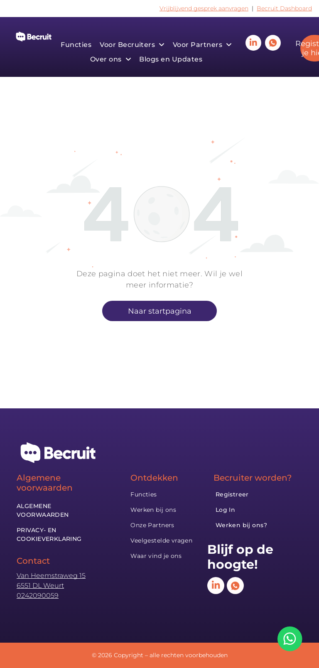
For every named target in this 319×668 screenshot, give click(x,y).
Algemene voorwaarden (45, 483)
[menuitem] (76, 45)
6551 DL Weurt (40, 585)
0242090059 (38, 595)
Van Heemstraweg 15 (51, 576)
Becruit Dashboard (284, 8)
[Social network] (273, 44)
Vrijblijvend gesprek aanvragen (204, 8)
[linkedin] (253, 44)
